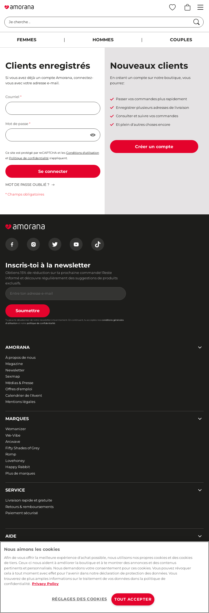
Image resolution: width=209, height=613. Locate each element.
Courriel (12, 97)
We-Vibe (12, 435)
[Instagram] (33, 244)
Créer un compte (154, 146)
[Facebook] (11, 244)
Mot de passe (17, 123)
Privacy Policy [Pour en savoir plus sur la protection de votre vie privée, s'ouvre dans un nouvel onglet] (45, 583)
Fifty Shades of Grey (22, 448)
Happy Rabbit (17, 467)
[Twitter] (54, 244)
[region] (104, 577)
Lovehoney (15, 460)
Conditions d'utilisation (82, 153)
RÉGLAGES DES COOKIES (79, 599)
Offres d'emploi (18, 389)
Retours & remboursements (29, 506)
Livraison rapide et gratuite (28, 500)
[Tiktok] (97, 244)
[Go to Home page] (19, 7)
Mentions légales (20, 401)
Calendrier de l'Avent (23, 395)
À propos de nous (20, 357)
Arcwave (12, 441)
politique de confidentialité (41, 323)
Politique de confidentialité (29, 158)
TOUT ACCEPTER (132, 599)
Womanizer (15, 429)
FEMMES (26, 39)
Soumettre (28, 310)
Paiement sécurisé (21, 513)
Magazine (14, 363)
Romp (10, 454)
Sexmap (12, 376)
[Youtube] (76, 244)
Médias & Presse (19, 383)
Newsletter (14, 370)
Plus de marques (20, 473)
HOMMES (103, 39)
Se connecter (53, 171)
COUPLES (181, 39)
